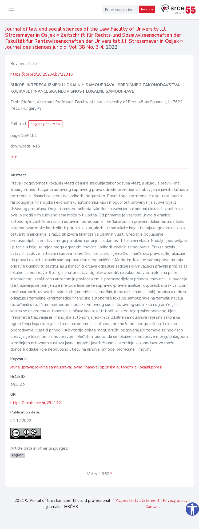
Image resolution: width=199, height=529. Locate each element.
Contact (152, 506)
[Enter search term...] (120, 10)
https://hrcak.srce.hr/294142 (35, 402)
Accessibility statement (138, 500)
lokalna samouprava (53, 367)
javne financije (85, 367)
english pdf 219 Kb (45, 124)
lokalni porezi (150, 367)
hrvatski (147, 9)
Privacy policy (175, 500)
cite (13, 156)
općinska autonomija (118, 367)
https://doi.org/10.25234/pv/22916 (41, 74)
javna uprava (21, 367)
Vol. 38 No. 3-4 (86, 47)
